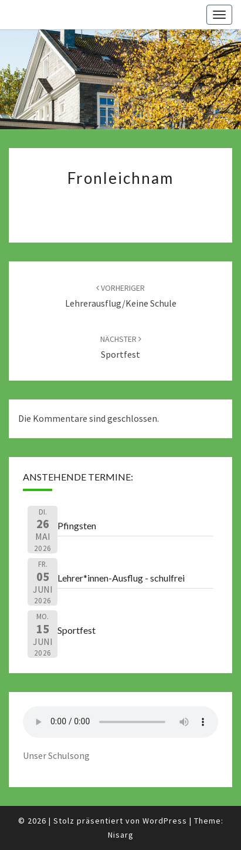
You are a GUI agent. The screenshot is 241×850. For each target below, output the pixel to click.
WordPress (164, 820)
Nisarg (121, 834)
